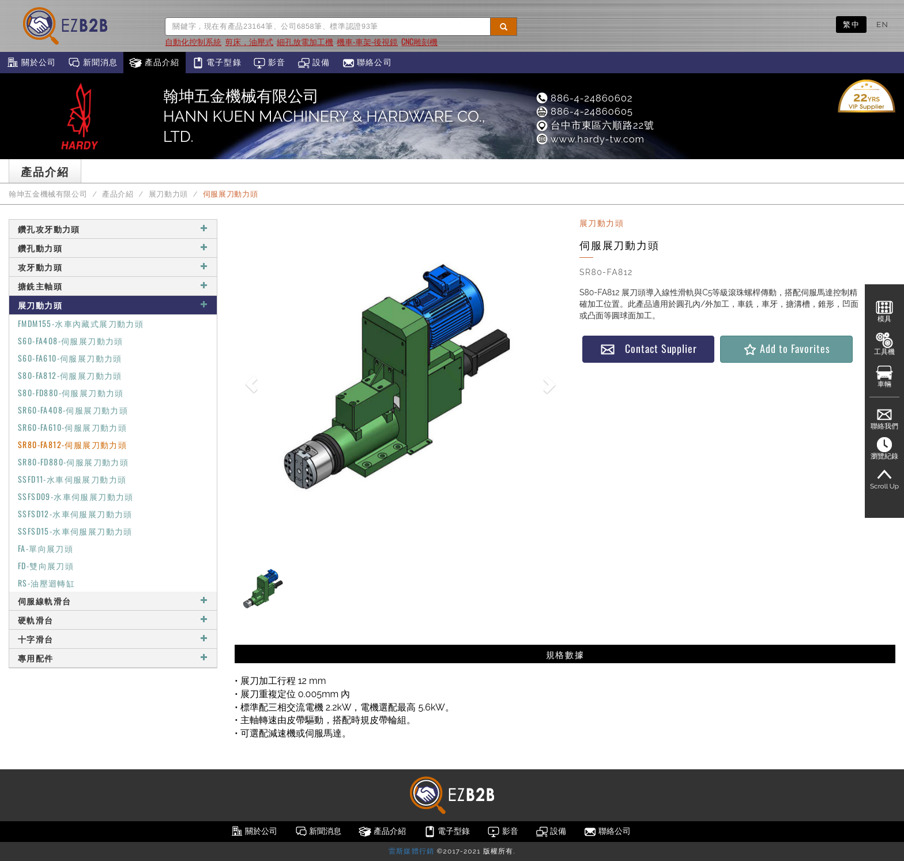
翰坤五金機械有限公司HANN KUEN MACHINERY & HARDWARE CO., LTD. (324, 116)
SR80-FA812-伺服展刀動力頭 (72, 444)
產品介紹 (154, 63)
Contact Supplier (648, 348)
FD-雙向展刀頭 (46, 565)
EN (882, 24)
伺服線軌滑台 (113, 601)
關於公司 (31, 63)
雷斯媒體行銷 (411, 851)
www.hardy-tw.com (590, 139)
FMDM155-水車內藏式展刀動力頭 (81, 323)
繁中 (851, 24)
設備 (313, 63)
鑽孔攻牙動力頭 (113, 229)
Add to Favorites (786, 348)
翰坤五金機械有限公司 (48, 194)
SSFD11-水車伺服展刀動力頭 (72, 479)
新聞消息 (92, 63)
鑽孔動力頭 (113, 248)
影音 (269, 63)
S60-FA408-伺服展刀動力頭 (70, 340)
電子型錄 (216, 63)
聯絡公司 (367, 63)
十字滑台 (113, 639)
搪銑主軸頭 (113, 286)
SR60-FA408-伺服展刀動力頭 (73, 410)
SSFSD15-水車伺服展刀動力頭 (75, 531)
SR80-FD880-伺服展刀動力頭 (73, 462)
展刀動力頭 (168, 194)
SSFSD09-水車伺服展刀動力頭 (76, 496)
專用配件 (113, 658)
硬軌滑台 (113, 620)
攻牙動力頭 (113, 267)
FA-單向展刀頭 (45, 548)
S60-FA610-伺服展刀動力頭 (70, 358)
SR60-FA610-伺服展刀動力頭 (72, 427)
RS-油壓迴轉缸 (46, 583)
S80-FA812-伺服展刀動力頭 (70, 375)
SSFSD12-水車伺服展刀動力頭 (75, 513)
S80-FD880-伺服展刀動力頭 (71, 392)
